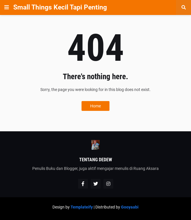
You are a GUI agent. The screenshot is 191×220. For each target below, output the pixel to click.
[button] (6, 7)
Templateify (82, 207)
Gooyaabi (130, 207)
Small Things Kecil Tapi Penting (60, 7)
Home (95, 106)
